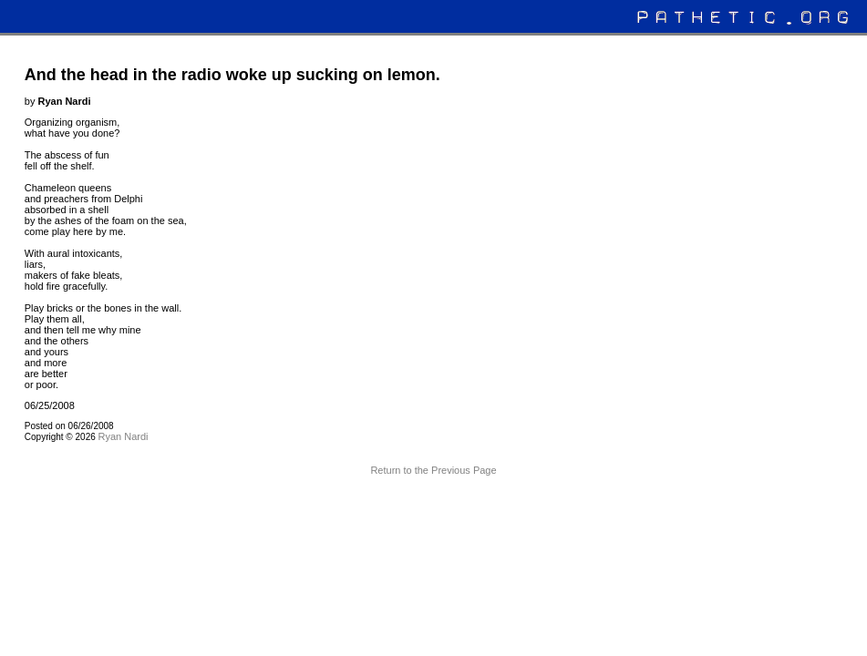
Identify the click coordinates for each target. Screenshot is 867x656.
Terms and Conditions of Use (433, 504)
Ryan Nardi (123, 436)
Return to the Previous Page (433, 470)
